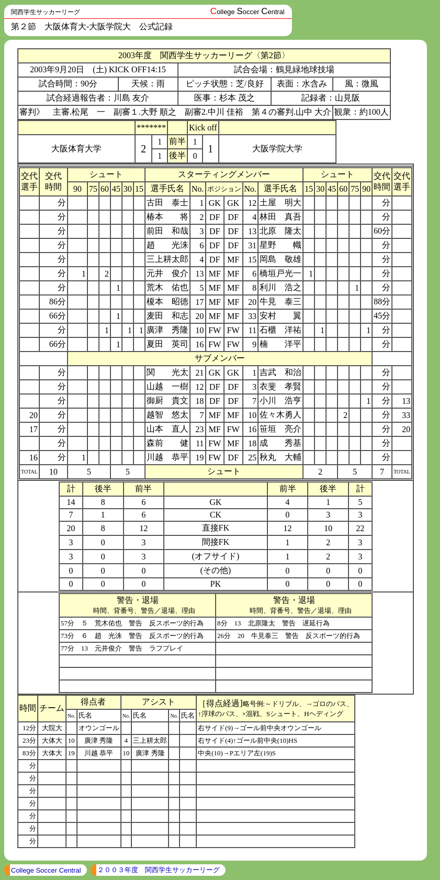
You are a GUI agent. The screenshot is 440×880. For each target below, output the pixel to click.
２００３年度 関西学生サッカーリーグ (158, 870)
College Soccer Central (46, 870)
